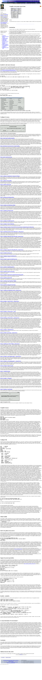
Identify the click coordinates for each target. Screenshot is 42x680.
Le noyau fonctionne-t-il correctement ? (5, 45)
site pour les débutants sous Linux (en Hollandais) (4, 22)
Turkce (40, 3)
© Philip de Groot (10, 675)
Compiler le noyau (4, 38)
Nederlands (37, 3)
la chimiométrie (5, 16)
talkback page (21, 669)
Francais (33, 3)
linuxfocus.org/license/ (15, 676)
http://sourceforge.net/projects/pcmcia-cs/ (29, 572)
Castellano (24, 3)
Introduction (4, 35)
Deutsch (30, 3)
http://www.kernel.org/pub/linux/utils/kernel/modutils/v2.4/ (8, 70)
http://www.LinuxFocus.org (11, 677)
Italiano (35, 3)
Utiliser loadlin (4, 40)
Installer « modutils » (5, 44)
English (22, 3)
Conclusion (3, 46)
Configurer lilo (4, 39)
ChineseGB (27, 3)
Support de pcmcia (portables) (4, 43)
